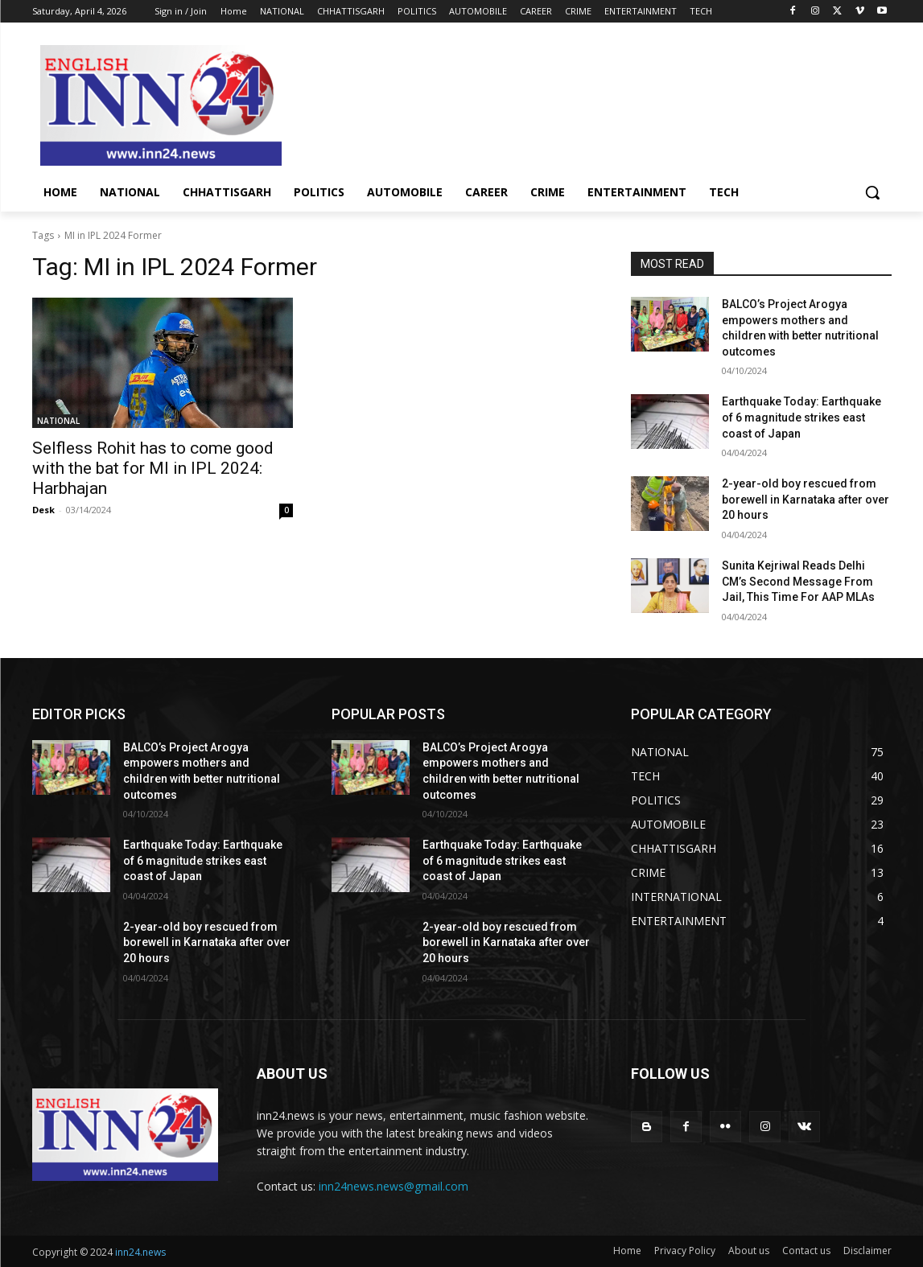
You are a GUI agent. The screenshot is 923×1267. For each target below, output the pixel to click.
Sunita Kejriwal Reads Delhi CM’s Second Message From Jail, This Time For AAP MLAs (798, 581)
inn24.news (140, 1252)
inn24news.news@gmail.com (393, 1186)
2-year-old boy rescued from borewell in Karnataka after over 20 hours (805, 499)
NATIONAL (58, 420)
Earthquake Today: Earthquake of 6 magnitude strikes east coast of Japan (801, 417)
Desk (43, 510)
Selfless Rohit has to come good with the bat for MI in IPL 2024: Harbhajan (153, 468)
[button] (872, 192)
